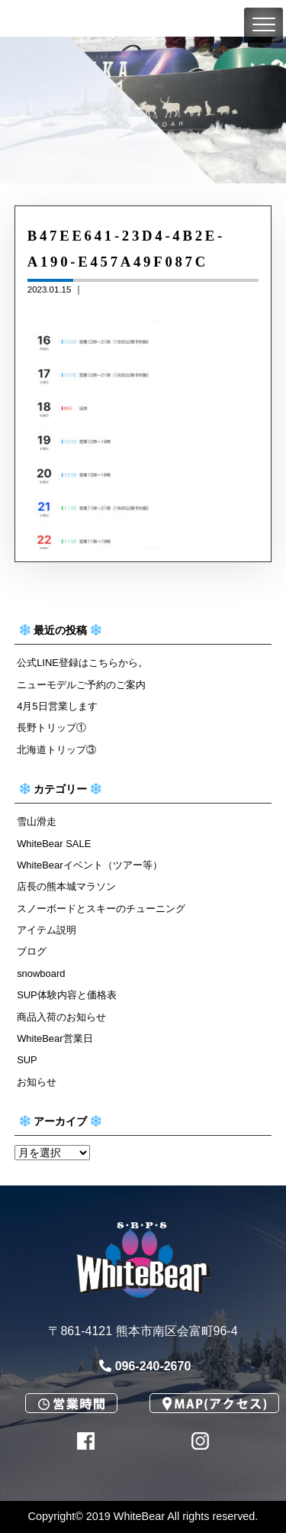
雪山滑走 (36, 821)
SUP (27, 1060)
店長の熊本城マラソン (66, 886)
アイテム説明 (46, 930)
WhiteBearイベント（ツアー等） (89, 865)
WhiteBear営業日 (54, 1038)
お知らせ (36, 1082)
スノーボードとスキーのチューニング (101, 908)
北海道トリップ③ (56, 749)
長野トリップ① (51, 727)
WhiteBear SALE (54, 843)
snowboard (41, 973)
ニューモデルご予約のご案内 (81, 684)
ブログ (32, 951)
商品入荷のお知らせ (61, 1017)
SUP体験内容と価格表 (67, 995)
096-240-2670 (145, 1366)
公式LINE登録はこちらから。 (82, 662)
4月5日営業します (57, 706)
